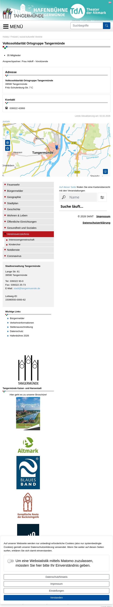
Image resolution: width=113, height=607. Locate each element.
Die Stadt (87, 20)
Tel (6, 281)
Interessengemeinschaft (21, 239)
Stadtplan (12, 203)
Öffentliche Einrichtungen (22, 221)
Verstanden (56, 597)
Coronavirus (14, 255)
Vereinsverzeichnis (102, 20)
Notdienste (13, 249)
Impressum (56, 583)
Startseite (76, 20)
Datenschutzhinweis (57, 576)
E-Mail (8, 288)
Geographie (14, 196)
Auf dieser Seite (67, 187)
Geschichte (13, 209)
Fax (7, 284)
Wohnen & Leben (17, 215)
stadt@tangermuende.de (27, 288)
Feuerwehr (13, 184)
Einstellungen (56, 590)
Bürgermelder (15, 190)
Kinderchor (14, 244)
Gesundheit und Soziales (21, 227)
